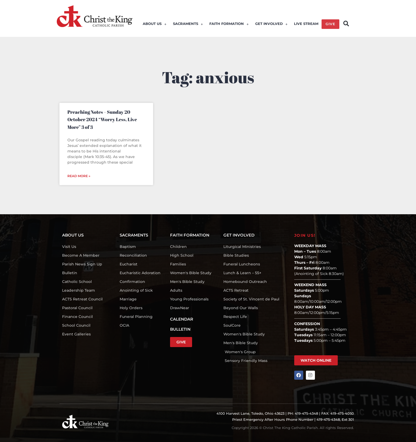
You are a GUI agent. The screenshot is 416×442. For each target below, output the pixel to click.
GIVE (330, 24)
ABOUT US (155, 24)
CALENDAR (181, 319)
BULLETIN (180, 329)
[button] (346, 24)
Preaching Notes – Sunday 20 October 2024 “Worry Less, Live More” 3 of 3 (102, 119)
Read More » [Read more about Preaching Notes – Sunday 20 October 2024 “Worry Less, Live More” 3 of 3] (78, 176)
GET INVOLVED (271, 24)
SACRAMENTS (188, 24)
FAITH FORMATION (229, 24)
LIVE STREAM (306, 24)
